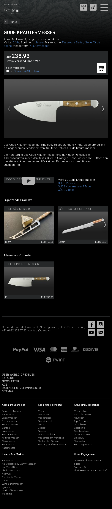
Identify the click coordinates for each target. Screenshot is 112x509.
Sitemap (8, 391)
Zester (41, 424)
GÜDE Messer (66, 183)
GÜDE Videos (66, 190)
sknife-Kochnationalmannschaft (90, 470)
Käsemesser (8, 447)
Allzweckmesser (10, 437)
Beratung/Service (83, 444)
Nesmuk (6, 473)
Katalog (8, 378)
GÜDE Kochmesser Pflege (74, 186)
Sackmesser (8, 414)
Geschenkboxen (82, 431)
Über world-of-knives (18, 374)
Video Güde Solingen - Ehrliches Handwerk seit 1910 (41, 179)
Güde (16, 42)
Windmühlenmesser (12, 483)
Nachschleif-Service (48, 441)
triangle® (7, 493)
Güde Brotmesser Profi (75, 209)
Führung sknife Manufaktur (52, 444)
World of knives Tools (12, 490)
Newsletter (10, 381)
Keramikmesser (10, 424)
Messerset (43, 414)
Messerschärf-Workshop (51, 437)
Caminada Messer (12, 477)
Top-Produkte (81, 421)
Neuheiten (79, 417)
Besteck (42, 427)
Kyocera (6, 487)
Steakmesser (9, 441)
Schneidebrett (45, 421)
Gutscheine (80, 424)
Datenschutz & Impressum (21, 388)
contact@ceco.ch (39, 330)
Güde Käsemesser (17, 209)
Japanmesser (9, 417)
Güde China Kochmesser (22, 264)
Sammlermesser (83, 414)
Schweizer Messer (11, 411)
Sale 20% (79, 437)
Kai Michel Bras (10, 467)
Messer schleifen (47, 434)
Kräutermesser (39, 46)
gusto (77, 463)
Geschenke (79, 427)
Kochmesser (8, 431)
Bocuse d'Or (80, 467)
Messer (39, 42)
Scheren (42, 431)
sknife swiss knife (11, 470)
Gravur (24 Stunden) (26, 71)
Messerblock (44, 417)
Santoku (6, 427)
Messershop (80, 411)
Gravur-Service (82, 434)
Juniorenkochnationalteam (88, 460)
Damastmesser (10, 421)
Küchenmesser (9, 434)
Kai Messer (8, 460)
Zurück (14, 22)
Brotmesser (8, 444)
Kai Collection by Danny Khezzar (19, 463)
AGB (5, 384)
